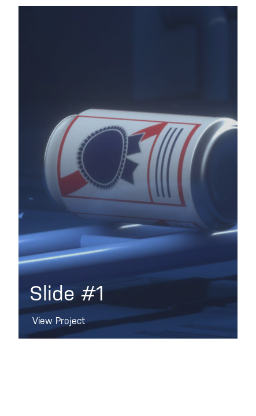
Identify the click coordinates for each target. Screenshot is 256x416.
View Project (58, 321)
